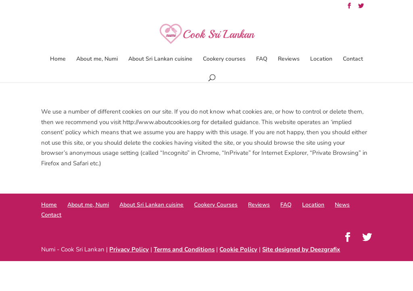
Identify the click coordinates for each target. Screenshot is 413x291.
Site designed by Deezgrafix (301, 249)
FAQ (261, 59)
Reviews (289, 59)
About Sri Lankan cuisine (160, 59)
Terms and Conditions (184, 249)
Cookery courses (224, 59)
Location (321, 59)
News (342, 205)
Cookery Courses (216, 205)
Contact (353, 59)
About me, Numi (97, 59)
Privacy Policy (129, 249)
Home (58, 59)
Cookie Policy (238, 249)
